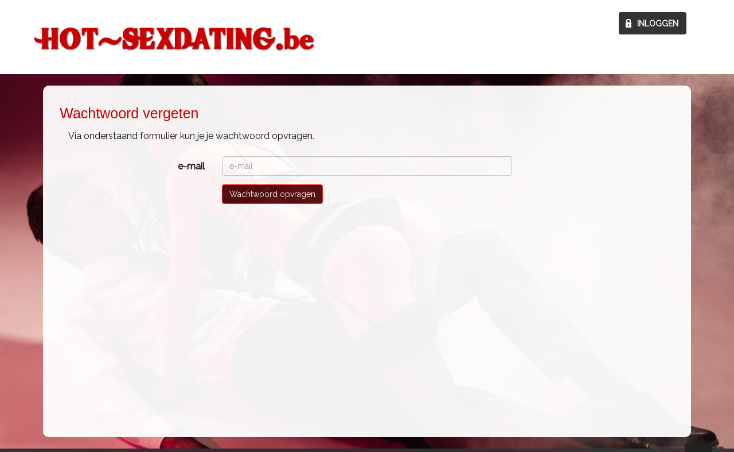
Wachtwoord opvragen (272, 194)
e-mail (191, 166)
